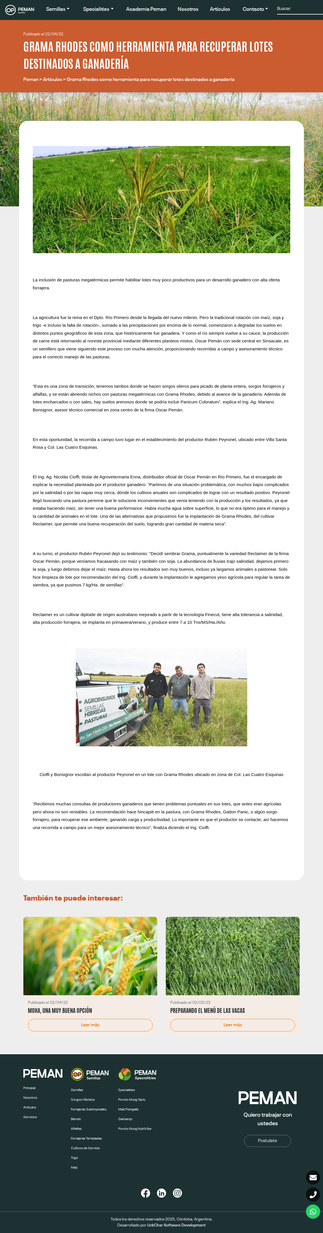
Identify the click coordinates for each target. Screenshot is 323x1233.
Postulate (267, 1141)
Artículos (220, 9)
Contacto (253, 9)
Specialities (96, 9)
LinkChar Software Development (176, 1225)
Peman (30, 79)
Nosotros (188, 9)
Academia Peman (146, 9)
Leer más (90, 1025)
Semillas (56, 9)
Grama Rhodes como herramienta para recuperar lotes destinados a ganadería (150, 79)
